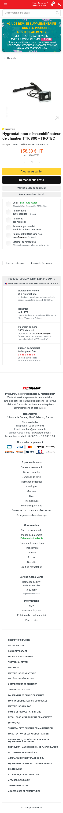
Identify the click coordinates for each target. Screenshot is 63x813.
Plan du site (31, 620)
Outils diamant (14, 645)
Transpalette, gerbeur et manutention (28, 728)
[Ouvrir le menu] (5, 4)
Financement (31, 547)
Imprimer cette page (14, 263)
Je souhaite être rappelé (39, 263)
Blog (31, 496)
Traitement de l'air (16, 785)
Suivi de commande (31, 530)
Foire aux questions (31, 505)
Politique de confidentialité (31, 615)
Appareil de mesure (16, 780)
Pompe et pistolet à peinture (22, 711)
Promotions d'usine (16, 640)
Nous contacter (31, 472)
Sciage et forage (15, 651)
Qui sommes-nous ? (31, 467)
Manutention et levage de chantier (25, 733)
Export (31, 557)
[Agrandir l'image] (57, 118)
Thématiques (32, 500)
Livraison (31, 552)
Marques (31, 491)
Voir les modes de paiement (31, 188)
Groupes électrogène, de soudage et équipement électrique (26, 740)
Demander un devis (31, 180)
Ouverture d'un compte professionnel (31, 510)
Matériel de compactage (19, 673)
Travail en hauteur (16, 689)
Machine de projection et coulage (25, 700)
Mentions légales (31, 610)
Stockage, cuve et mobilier (21, 774)
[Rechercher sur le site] (28, 12)
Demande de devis (31, 477)
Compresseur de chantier (20, 684)
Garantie (31, 562)
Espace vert (12, 722)
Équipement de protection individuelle (27, 763)
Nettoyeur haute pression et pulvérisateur (30, 747)
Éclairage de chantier (18, 656)
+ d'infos (31, 214)
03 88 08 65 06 (26, 354)
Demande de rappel (31, 481)
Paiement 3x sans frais (31, 543)
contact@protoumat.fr (34, 429)
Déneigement (12, 769)
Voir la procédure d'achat (31, 194)
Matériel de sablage (17, 706)
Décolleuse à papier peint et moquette (27, 717)
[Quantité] (32, 162)
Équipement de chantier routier (23, 695)
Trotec (14, 144)
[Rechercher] (57, 12)
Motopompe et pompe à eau (20, 752)
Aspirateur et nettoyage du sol (23, 758)
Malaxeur (11, 667)
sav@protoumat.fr (41, 432)
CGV (31, 605)
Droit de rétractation (31, 567)
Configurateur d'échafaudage (31, 515)
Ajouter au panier (32, 171)
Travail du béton (15, 662)
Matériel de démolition (18, 678)
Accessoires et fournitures (21, 791)
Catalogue (31, 486)
